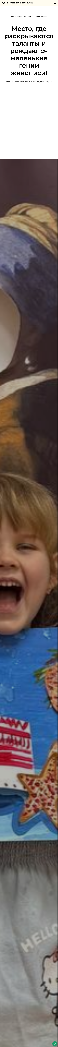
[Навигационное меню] (55, 3)
